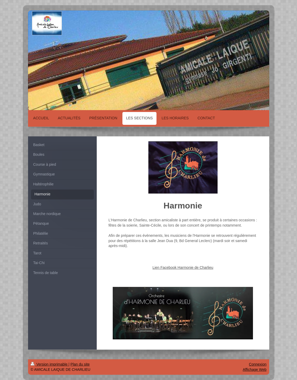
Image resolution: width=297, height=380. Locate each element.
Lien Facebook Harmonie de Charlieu (183, 267)
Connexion (258, 364)
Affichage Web (255, 369)
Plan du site (80, 364)
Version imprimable (50, 364)
